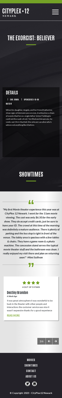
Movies (31, 359)
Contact (31, 370)
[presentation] (49, 341)
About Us (31, 376)
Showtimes (31, 365)
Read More (13, 315)
